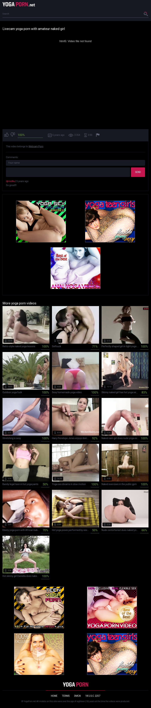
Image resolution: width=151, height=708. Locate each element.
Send (138, 172)
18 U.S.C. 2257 (92, 696)
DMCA (77, 696)
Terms (66, 696)
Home (54, 696)
